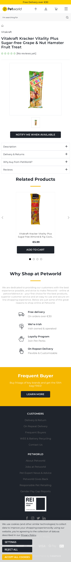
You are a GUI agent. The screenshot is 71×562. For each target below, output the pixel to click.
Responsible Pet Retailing (35, 485)
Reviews (8, 169)
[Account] (36, 9)
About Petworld (35, 460)
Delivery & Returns (13, 154)
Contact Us (35, 444)
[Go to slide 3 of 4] (37, 259)
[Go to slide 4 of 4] (41, 259)
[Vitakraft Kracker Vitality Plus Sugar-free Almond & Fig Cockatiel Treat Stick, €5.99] (35, 209)
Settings (10, 543)
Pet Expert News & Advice (36, 472)
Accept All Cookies (17, 557)
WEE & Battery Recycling (35, 438)
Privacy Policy (28, 536)
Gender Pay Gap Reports (35, 491)
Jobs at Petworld (35, 466)
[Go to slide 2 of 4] (34, 259)
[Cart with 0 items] (56, 9)
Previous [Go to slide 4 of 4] (2, 217)
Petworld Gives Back (35, 479)
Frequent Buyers (35, 432)
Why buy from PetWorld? (18, 161)
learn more (35, 394)
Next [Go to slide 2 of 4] (68, 217)
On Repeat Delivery (36, 426)
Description (9, 146)
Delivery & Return (35, 420)
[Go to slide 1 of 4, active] (30, 259)
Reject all (11, 550)
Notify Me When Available (35, 134)
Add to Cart (35, 249)
